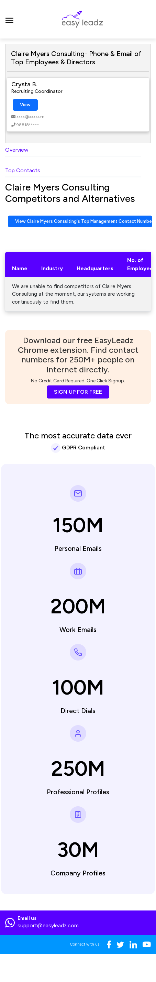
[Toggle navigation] (9, 19)
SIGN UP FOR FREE (78, 392)
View (25, 104)
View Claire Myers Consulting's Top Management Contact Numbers (83, 221)
